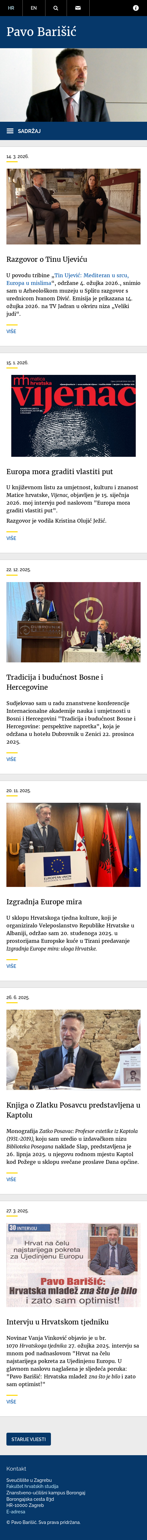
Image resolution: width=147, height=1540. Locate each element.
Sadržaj (29, 131)
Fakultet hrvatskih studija (32, 1486)
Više (11, 331)
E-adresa (15, 1511)
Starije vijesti (29, 1439)
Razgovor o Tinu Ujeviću (46, 259)
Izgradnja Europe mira (44, 902)
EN (34, 8)
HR (11, 8)
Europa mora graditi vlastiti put (59, 472)
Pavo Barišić (41, 32)
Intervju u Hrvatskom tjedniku (57, 1322)
